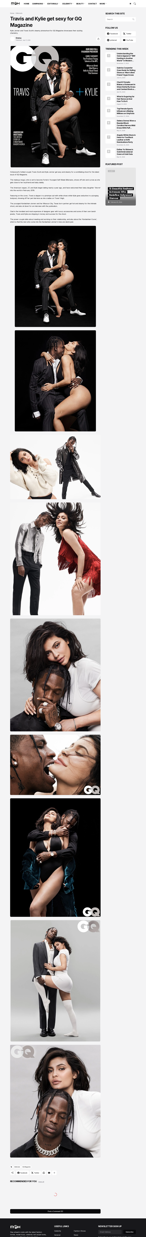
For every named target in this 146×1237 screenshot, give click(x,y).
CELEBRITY (67, 4)
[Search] (134, 4)
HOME (26, 4)
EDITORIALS (52, 4)
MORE (102, 4)
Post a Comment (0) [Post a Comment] (55, 1211)
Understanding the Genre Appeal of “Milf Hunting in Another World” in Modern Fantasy (126, 57)
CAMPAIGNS (37, 4)
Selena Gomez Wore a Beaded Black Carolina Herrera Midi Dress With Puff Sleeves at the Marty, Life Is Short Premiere (126, 124)
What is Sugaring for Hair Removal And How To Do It (125, 98)
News (76, 1235)
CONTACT (92, 4)
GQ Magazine (26, 1167)
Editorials (19, 13)
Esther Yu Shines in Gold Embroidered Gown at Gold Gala (125, 151)
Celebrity (57, 1231)
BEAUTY (80, 4)
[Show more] (54, 1173)
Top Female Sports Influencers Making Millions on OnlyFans (125, 111)
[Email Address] (110, 1232)
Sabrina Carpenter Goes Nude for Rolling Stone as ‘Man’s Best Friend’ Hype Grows (126, 71)
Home (12, 13)
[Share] (98, 39)
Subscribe (129, 1232)
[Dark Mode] (129, 4)
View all (41, 1182)
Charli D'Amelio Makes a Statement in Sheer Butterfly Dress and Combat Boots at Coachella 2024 (126, 85)
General (57, 1235)
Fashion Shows (80, 1231)
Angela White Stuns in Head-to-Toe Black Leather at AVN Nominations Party (126, 138)
